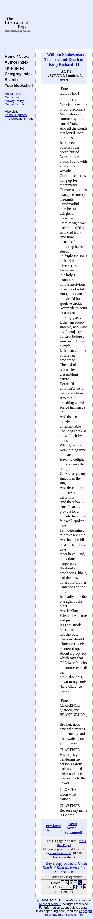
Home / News (16, 56)
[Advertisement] (64, 24)
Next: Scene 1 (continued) (73, 828)
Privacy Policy (14, 101)
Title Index (13, 68)
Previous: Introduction (53, 828)
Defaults (67, 892)
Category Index (18, 74)
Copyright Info (14, 104)
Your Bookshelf (18, 85)
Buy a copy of (65, 865)
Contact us (12, 97)
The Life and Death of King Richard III (64, 62)
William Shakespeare (65, 54)
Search (10, 80)
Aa (54, 887)
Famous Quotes (16, 115)
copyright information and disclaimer (68, 912)
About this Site (15, 94)
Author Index (15, 62)
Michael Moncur (50, 904)
